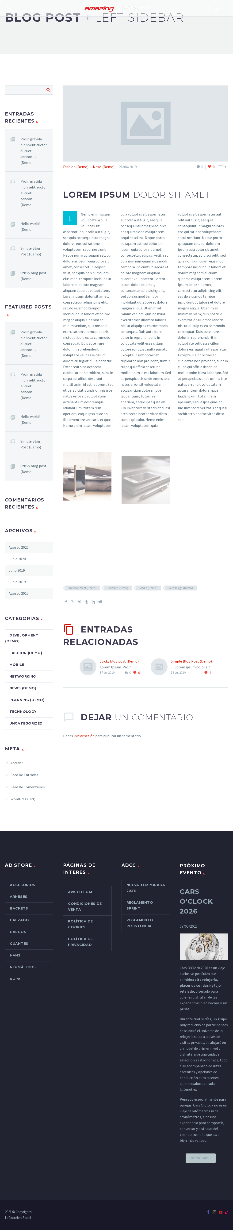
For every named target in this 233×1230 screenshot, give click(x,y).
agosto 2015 (19, 593)
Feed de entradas (24, 774)
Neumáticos (23, 967)
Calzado (19, 920)
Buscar (48, 89)
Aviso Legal (80, 892)
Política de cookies (80, 924)
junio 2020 (17, 558)
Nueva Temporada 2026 (145, 888)
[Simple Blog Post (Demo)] (161, 667)
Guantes (19, 943)
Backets (19, 908)
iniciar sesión (84, 735)
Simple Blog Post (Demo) (191, 661)
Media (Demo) (148, 588)
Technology (23, 711)
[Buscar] (29, 90)
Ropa (15, 979)
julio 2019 (17, 570)
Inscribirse (201, 1158)
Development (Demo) (82, 588)
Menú (217, 8)
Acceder (17, 762)
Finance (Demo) (118, 588)
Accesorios (22, 885)
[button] (209, 8)
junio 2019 (17, 581)
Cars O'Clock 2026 (196, 901)
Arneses (18, 897)
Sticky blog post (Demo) (119, 661)
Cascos (18, 932)
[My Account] (224, 8)
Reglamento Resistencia (139, 923)
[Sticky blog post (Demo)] (90, 667)
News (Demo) (104, 166)
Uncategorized (26, 723)
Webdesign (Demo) (181, 588)
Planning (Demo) (27, 700)
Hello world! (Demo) (30, 226)
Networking (22, 676)
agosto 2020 (19, 547)
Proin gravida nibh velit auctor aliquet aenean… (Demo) (33, 151)
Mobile (16, 665)
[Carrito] (9, 8)
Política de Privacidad (80, 942)
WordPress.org (23, 799)
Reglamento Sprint (139, 905)
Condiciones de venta (85, 907)
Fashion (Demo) (75, 166)
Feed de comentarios (28, 787)
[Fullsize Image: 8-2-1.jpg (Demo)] (87, 483)
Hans (15, 955)
